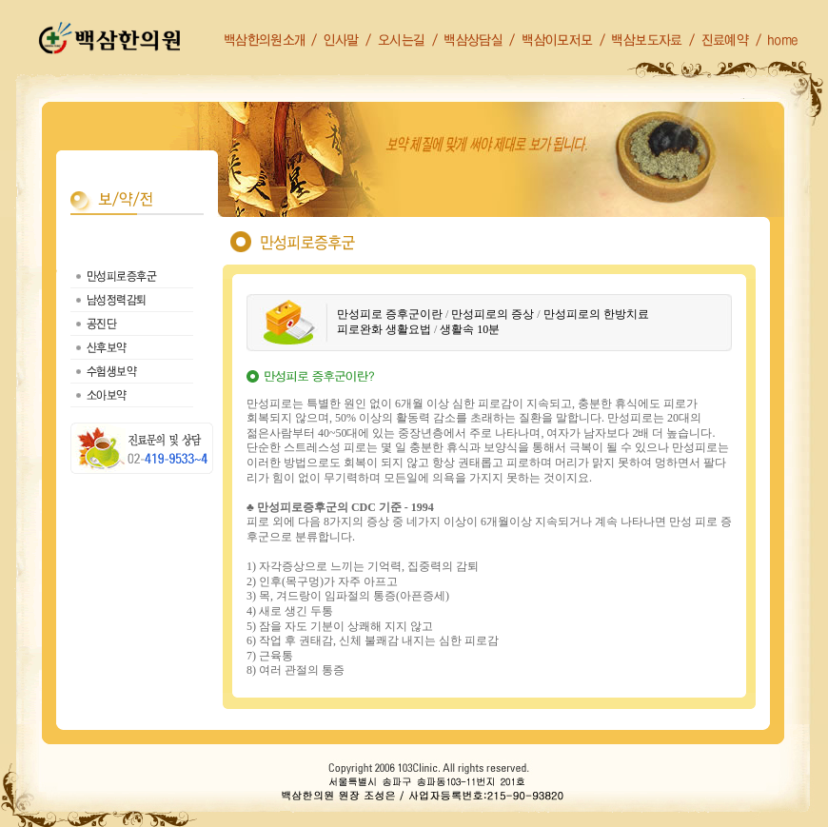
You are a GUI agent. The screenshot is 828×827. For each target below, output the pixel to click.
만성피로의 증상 (492, 314)
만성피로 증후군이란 (390, 314)
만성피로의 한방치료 (596, 314)
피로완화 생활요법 (384, 329)
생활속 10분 (470, 329)
